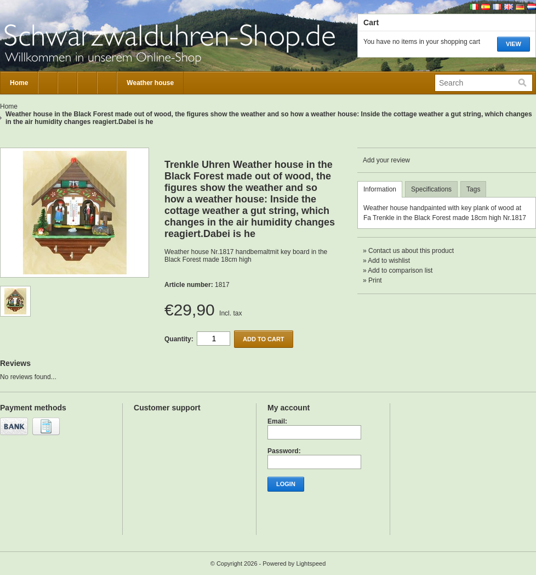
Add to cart (263, 339)
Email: (277, 421)
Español (485, 7)
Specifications (431, 189)
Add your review (386, 160)
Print (375, 280)
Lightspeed (311, 563)
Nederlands (531, 7)
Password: (284, 451)
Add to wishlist (389, 260)
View (513, 44)
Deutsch (520, 7)
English (508, 7)
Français (497, 7)
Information (379, 189)
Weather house (150, 83)
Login (285, 484)
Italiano (474, 7)
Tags (473, 189)
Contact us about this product (411, 251)
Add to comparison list (400, 270)
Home (19, 83)
